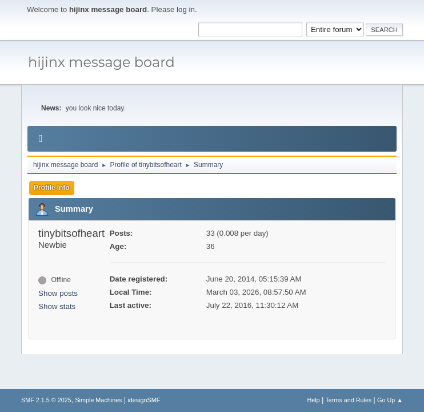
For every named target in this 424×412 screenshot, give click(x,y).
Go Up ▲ (390, 400)
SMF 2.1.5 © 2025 (46, 400)
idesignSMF (143, 400)
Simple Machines (98, 400)
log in (186, 9)
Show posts (58, 293)
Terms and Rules (348, 400)
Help (313, 400)
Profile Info (52, 188)
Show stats (56, 306)
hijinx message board (101, 62)
